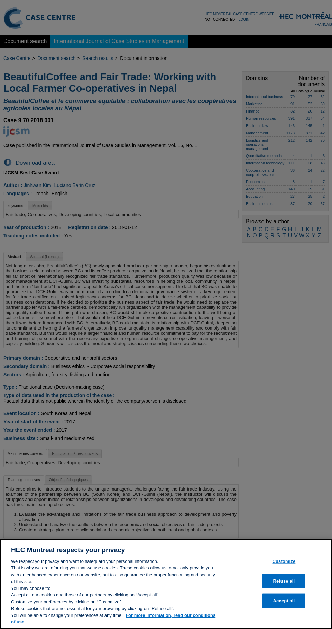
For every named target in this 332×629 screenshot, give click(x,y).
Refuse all (284, 583)
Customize (283, 564)
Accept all (284, 603)
